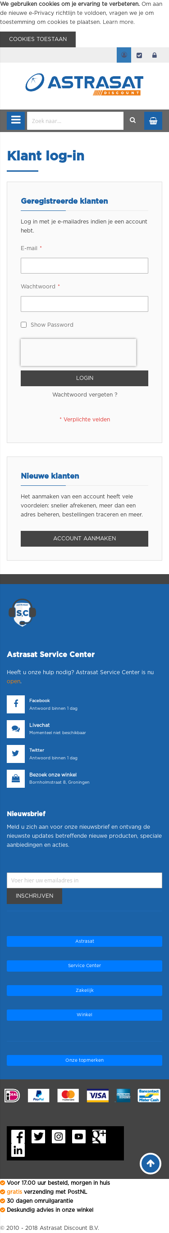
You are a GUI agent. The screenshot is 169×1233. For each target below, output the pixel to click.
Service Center (84, 966)
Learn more (118, 22)
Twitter (36, 751)
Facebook (39, 701)
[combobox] (75, 121)
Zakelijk (85, 990)
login (154, 55)
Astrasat (84, 941)
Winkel (84, 1015)
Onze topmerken (84, 1060)
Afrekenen (139, 55)
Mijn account (124, 55)
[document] (84, 23)
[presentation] (78, 352)
